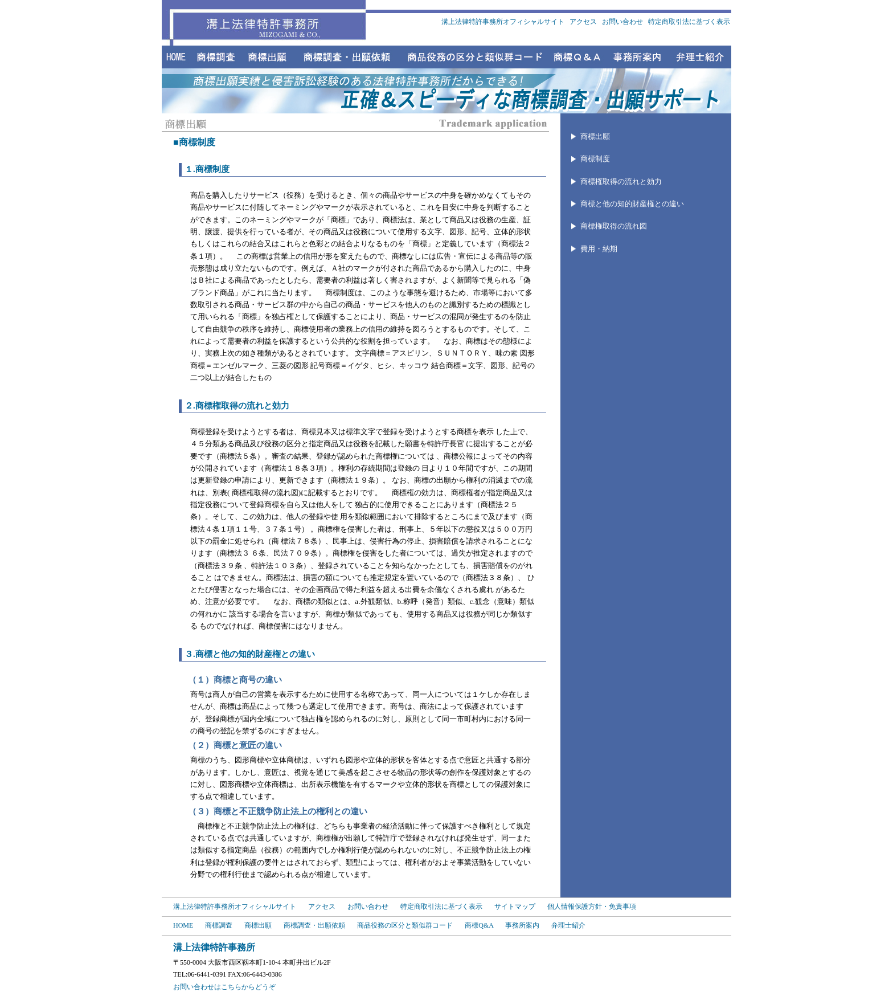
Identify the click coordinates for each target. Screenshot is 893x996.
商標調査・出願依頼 (314, 925)
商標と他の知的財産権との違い (632, 203)
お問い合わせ (623, 22)
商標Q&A (479, 925)
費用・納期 (598, 248)
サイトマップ (515, 907)
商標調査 (218, 925)
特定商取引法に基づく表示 (689, 22)
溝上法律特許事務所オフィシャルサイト (502, 22)
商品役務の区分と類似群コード (405, 925)
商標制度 (595, 158)
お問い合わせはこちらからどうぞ (224, 987)
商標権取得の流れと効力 (621, 181)
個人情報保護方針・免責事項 (591, 907)
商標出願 (595, 136)
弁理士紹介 (568, 925)
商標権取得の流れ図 (613, 226)
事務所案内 (522, 925)
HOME (183, 925)
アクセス (584, 22)
